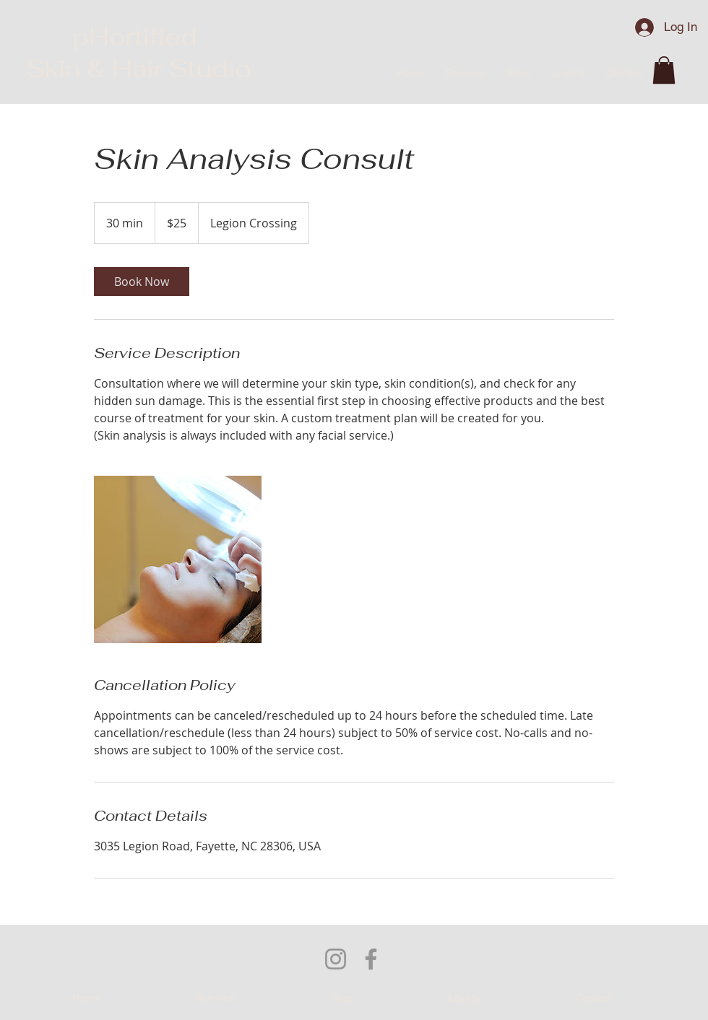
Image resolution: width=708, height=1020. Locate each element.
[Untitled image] (178, 559)
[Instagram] (335, 959)
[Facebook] (371, 959)
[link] (141, 281)
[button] (663, 70)
